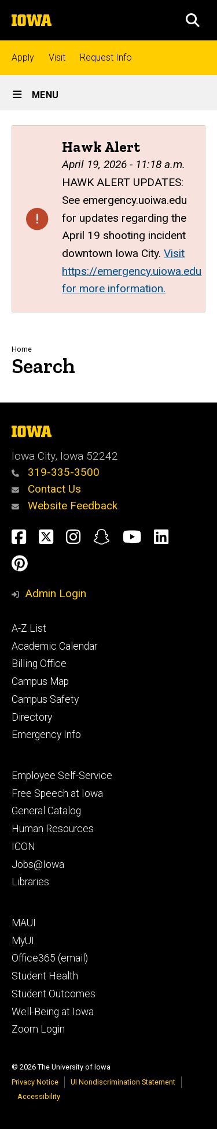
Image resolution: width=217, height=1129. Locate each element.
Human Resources (53, 828)
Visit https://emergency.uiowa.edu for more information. (131, 271)
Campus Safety (45, 699)
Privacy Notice (35, 1082)
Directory (32, 717)
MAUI (24, 923)
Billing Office (39, 663)
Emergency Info (46, 734)
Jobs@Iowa (38, 864)
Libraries (30, 882)
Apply (23, 57)
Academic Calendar (54, 646)
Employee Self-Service (62, 775)
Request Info (106, 57)
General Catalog (46, 811)
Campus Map (40, 681)
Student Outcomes (53, 994)
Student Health (45, 976)
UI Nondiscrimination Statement (123, 1082)
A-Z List (29, 628)
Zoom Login (38, 1029)
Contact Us (46, 488)
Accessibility (38, 1096)
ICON (23, 846)
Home (22, 349)
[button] (192, 20)
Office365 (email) (50, 958)
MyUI (23, 941)
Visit (57, 57)
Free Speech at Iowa (57, 793)
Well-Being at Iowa (53, 1012)
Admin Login (55, 593)
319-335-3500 (56, 472)
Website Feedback (64, 505)
